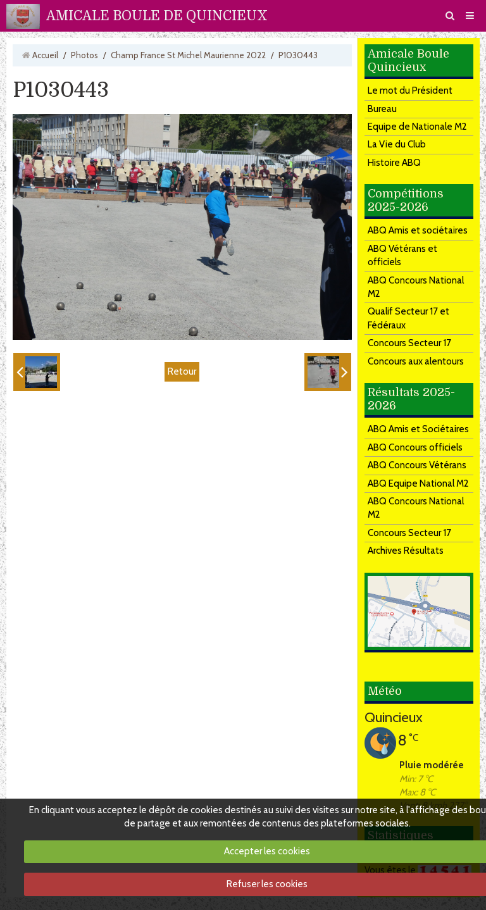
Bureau (382, 109)
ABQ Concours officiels (415, 447)
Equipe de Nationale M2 (417, 126)
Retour (182, 371)
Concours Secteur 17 (409, 343)
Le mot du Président (410, 90)
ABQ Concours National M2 (416, 287)
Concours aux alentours (416, 361)
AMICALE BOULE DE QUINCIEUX (157, 15)
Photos (84, 55)
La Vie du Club (397, 144)
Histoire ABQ (394, 162)
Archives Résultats (406, 550)
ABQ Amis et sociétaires (418, 230)
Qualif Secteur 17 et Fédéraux (408, 318)
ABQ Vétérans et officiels (402, 255)
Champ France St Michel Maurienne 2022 (188, 55)
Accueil (45, 55)
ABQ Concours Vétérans (417, 465)
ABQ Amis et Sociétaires (418, 429)
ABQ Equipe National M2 (418, 483)
